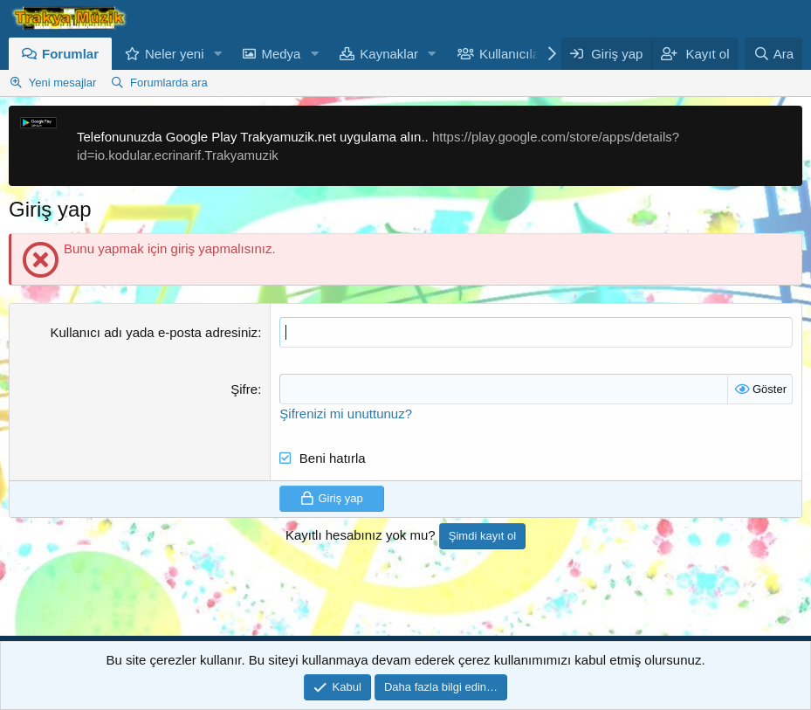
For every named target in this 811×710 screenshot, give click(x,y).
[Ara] (773, 54)
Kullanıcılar (511, 53)
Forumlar (70, 53)
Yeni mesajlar (63, 82)
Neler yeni (174, 53)
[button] (217, 54)
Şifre (244, 389)
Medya (280, 53)
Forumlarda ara (169, 82)
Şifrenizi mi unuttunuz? (345, 413)
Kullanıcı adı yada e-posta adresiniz (154, 332)
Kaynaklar (389, 53)
